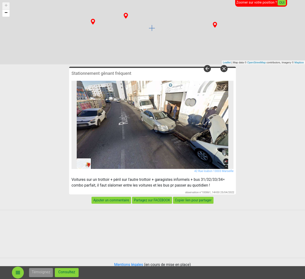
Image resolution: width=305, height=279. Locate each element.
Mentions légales (128, 264)
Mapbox (299, 62)
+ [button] (6, 6)
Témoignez (41, 272)
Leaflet (227, 62)
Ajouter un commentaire (111, 200)
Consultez (66, 272)
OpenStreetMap (256, 62)
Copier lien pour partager (193, 200)
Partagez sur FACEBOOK (152, 200)
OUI (282, 3)
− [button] (6, 13)
